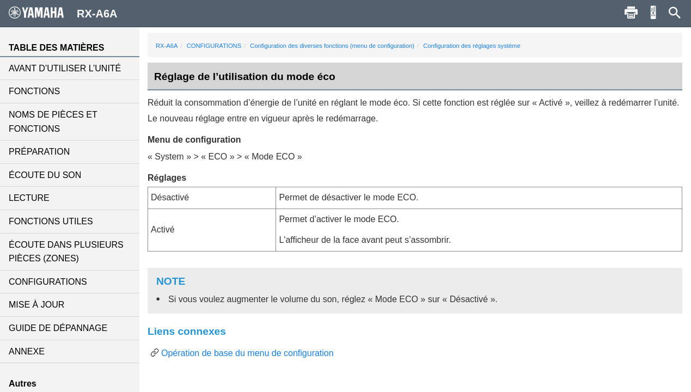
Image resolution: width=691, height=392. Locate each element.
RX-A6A (167, 45)
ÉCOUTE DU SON (45, 175)
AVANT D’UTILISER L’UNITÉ (65, 68)
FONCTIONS (34, 91)
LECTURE (29, 198)
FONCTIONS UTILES (51, 221)
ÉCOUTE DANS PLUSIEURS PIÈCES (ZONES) (66, 252)
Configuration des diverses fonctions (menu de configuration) (332, 45)
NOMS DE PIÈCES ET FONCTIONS (53, 121)
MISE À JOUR (36, 304)
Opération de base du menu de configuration (247, 353)
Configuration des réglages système (471, 45)
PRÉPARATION (39, 151)
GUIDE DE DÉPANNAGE (58, 328)
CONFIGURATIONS (48, 281)
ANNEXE (27, 351)
